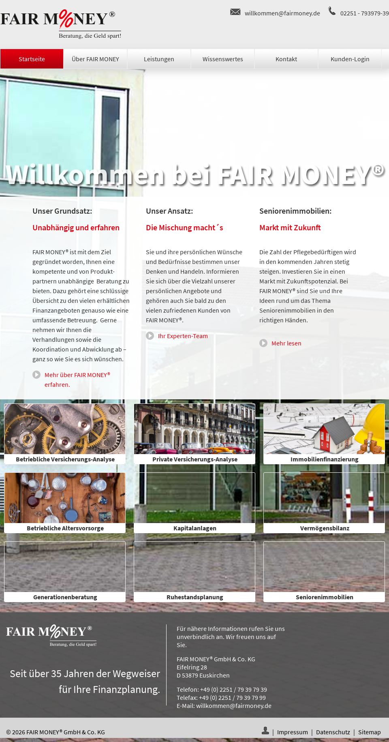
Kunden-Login (350, 59)
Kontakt (286, 59)
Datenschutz (333, 732)
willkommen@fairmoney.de (282, 13)
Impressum (292, 732)
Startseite (32, 59)
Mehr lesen (286, 343)
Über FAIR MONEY (95, 59)
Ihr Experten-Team (183, 336)
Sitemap (369, 732)
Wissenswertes (223, 59)
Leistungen (159, 59)
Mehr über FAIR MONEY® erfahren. (77, 379)
